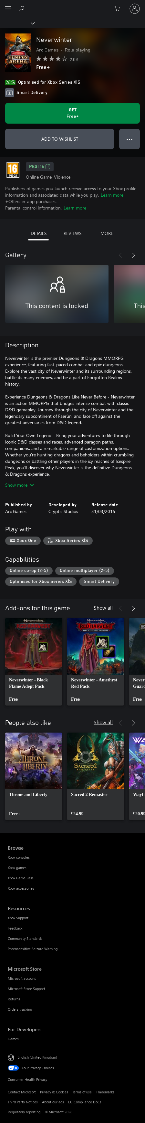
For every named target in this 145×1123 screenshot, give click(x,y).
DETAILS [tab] (39, 233)
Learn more (112, 195)
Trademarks (105, 1092)
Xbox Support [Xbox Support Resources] (18, 918)
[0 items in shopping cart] (119, 8)
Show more (19, 485)
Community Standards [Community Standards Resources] (25, 938)
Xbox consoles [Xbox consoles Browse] (19, 857)
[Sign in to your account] (134, 8)
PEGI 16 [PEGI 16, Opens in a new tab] (39, 166)
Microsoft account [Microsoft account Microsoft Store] (22, 978)
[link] (33, 662)
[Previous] (120, 255)
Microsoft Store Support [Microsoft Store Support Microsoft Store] (26, 989)
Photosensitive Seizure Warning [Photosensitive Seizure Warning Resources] (32, 949)
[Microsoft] (72, 5)
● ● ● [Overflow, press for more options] (130, 139)
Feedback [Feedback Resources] (15, 928)
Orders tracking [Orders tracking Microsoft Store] (20, 1009)
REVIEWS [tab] (72, 233)
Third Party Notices (23, 1102)
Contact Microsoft (22, 1092)
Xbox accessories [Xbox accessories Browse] (21, 888)
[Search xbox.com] (22, 8)
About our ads (53, 1102)
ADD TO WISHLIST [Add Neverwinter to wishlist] (59, 139)
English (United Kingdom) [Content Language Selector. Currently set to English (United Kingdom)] (37, 1057)
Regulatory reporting (24, 1112)
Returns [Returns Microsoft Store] (14, 999)
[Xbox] (17, 22)
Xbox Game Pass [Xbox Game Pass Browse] (21, 878)
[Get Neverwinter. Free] (72, 113)
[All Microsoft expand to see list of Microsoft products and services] (8, 8)
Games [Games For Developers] (13, 1039)
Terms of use (82, 1092)
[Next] (133, 255)
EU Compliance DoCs (84, 1102)
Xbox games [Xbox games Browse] (17, 868)
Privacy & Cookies (54, 1092)
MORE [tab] (106, 233)
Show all (103, 607)
